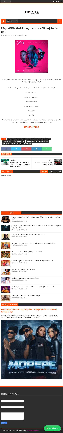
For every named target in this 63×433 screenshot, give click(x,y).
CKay (48, 139)
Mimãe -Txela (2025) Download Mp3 (23, 269)
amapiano (11, 139)
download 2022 (7, 141)
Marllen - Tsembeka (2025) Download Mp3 (25, 278)
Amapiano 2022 (20, 139)
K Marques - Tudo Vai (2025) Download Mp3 (26, 295)
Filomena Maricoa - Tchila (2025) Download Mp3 (27, 252)
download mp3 (43, 141)
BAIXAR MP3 (31, 126)
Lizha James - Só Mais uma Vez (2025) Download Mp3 (29, 234)
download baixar (32, 141)
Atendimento (52, 428)
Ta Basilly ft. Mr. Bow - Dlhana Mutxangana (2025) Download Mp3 (33, 287)
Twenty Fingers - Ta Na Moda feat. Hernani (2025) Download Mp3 (33, 261)
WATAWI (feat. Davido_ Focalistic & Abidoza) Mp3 (17, 144)
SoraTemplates (12, 430)
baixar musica (40, 139)
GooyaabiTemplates (33, 430)
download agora (19, 141)
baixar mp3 (30, 139)
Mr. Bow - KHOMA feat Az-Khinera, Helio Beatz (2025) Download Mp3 (34, 243)
